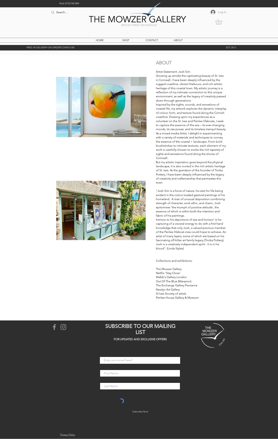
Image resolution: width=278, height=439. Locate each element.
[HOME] (100, 40)
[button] (221, 21)
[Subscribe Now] (140, 411)
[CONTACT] (152, 40)
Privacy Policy (67, 434)
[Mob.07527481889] (69, 3)
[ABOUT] (178, 40)
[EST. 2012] (231, 47)
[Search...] (76, 12)
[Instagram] (63, 327)
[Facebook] (54, 327)
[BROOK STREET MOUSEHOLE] (139, 25)
